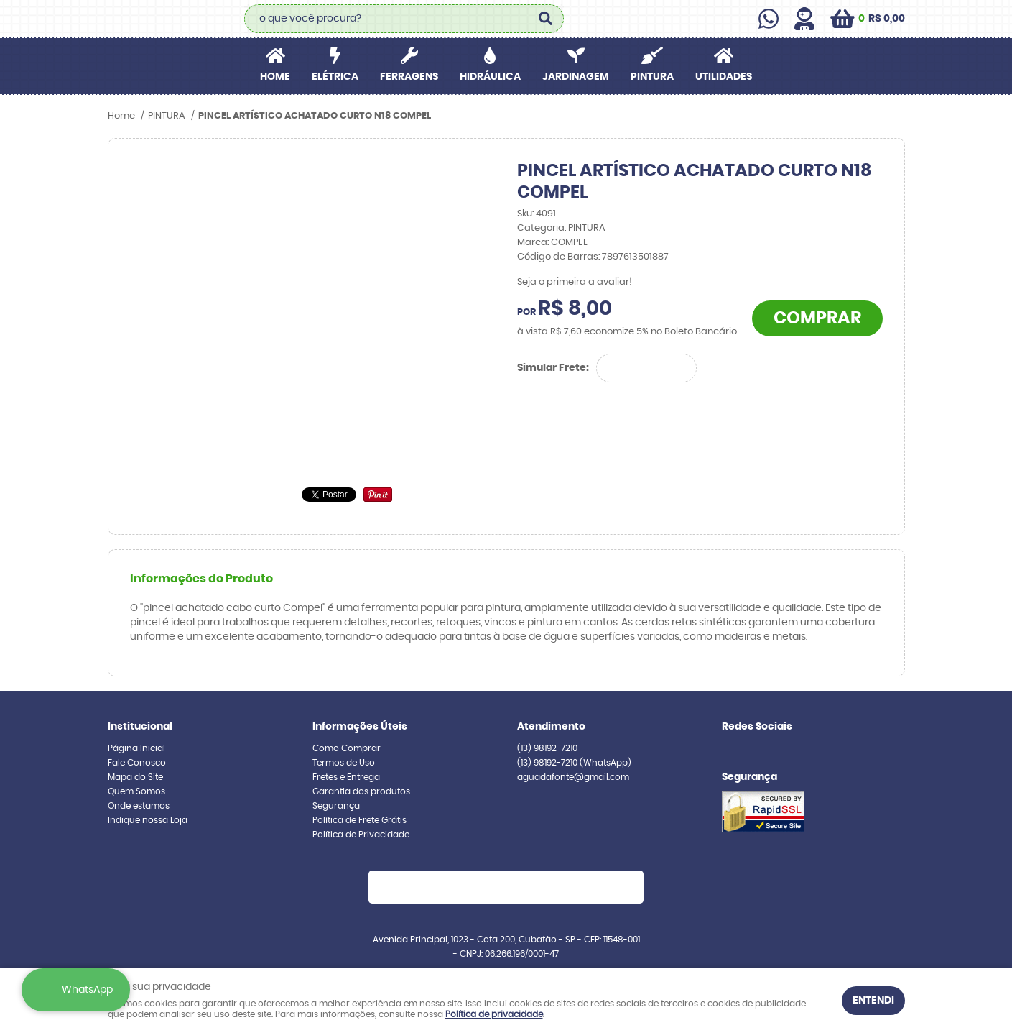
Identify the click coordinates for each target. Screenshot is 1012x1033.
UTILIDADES (723, 77)
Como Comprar (346, 748)
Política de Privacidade (360, 834)
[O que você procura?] (545, 18)
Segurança (336, 806)
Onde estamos (139, 806)
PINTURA (652, 77)
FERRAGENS (409, 77)
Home (275, 77)
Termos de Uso (343, 762)
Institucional (140, 727)
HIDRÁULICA (490, 77)
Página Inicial (136, 748)
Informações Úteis (359, 727)
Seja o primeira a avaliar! (574, 282)
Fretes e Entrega (346, 777)
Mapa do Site (135, 777)
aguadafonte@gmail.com (573, 777)
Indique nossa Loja (147, 820)
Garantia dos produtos (361, 791)
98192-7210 (547, 748)
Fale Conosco (137, 762)
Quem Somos (136, 791)
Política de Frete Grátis (359, 820)
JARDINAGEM (575, 77)
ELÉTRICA (335, 77)
